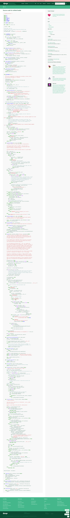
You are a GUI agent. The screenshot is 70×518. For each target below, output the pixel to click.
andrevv (53, 513)
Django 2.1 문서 (51, 31)
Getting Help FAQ (33, 501)
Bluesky (45, 505)
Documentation (31, 3)
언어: (67, 512)
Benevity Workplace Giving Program (62, 505)
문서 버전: (66, 514)
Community (44, 3)
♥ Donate (52, 3)
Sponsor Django (59, 501)
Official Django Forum (34, 504)
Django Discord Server (51, 46)
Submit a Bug (20, 504)
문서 (4, 7)
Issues (41, 3)
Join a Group (19, 501)
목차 (49, 24)
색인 (48, 42)
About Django (5, 501)
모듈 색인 (51, 42)
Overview (22, 3)
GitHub (45, 501)
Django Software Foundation (7, 505)
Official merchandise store (60, 504)
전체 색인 (50, 25)
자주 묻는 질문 (50, 39)
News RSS (45, 508)
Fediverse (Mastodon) (47, 504)
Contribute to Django (21, 502)
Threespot (47, 513)
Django (5, 3)
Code (38, 3)
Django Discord (33, 502)
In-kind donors (27, 513)
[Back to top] (68, 516)
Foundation (48, 3)
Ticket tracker (50, 53)
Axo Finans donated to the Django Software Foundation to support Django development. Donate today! (59, 15)
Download (26, 3)
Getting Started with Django (7, 502)
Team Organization (5, 504)
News (35, 3)
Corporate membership (60, 502)
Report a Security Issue (21, 505)
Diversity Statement (5, 508)
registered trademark (25, 516)
